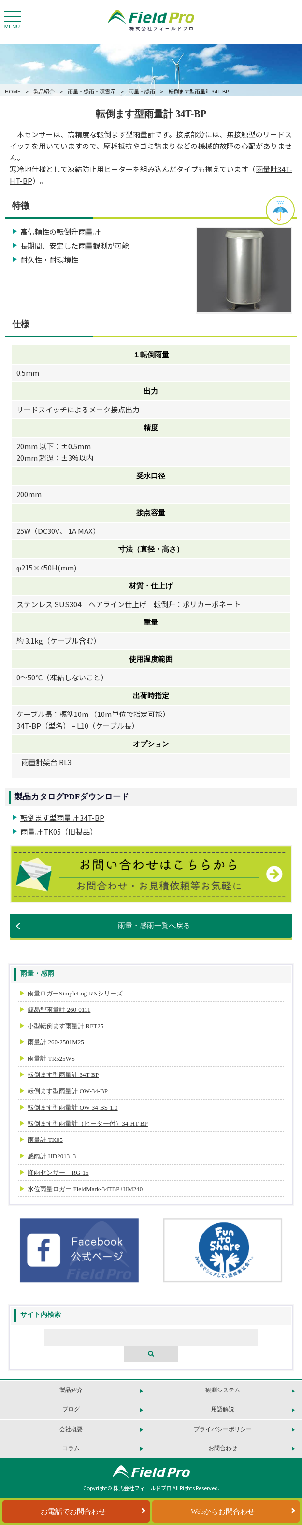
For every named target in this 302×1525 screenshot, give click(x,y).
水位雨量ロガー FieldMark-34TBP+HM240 (85, 1189)
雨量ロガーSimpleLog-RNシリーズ (75, 993)
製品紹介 (44, 91)
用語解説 (222, 1409)
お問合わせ (222, 1448)
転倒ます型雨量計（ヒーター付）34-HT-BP (88, 1123)
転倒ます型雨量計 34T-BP (62, 817)
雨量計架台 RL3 (46, 762)
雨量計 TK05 (40, 831)
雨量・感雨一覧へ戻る (154, 925)
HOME (12, 91)
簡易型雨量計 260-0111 (59, 1009)
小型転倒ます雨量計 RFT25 (65, 1026)
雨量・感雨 (142, 91)
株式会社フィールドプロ (142, 1488)
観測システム (222, 1390)
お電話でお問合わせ (73, 1511)
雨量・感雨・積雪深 (91, 91)
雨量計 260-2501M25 (56, 1042)
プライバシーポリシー (223, 1429)
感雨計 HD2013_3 (52, 1156)
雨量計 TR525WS (51, 1058)
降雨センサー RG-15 (58, 1172)
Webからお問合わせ (223, 1511)
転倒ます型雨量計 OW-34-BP (68, 1091)
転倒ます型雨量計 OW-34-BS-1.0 (72, 1107)
